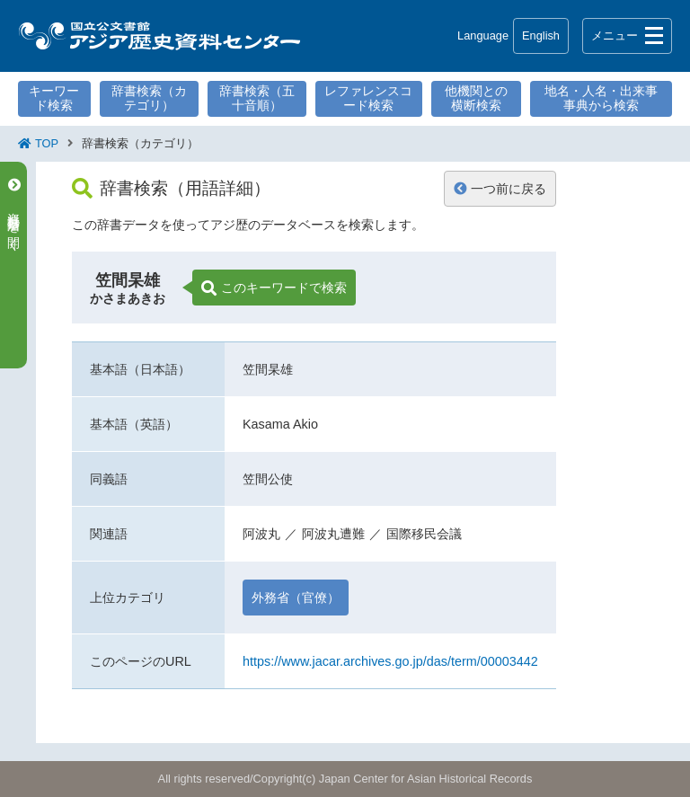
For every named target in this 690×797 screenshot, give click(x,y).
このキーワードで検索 (274, 288)
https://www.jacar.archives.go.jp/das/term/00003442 (390, 661)
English (541, 35)
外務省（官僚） (296, 597)
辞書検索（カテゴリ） (149, 98)
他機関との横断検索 (476, 98)
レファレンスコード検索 (368, 98)
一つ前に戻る (500, 189)
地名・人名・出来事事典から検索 (601, 98)
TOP (46, 143)
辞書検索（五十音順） (257, 98)
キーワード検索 (54, 98)
